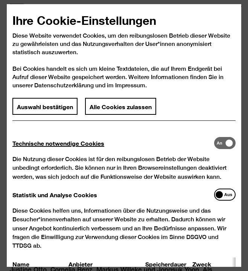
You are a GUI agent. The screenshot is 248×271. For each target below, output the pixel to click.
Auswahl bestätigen (45, 112)
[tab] (113, 149)
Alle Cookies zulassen (121, 112)
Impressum (130, 91)
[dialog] (124, 135)
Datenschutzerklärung (64, 91)
